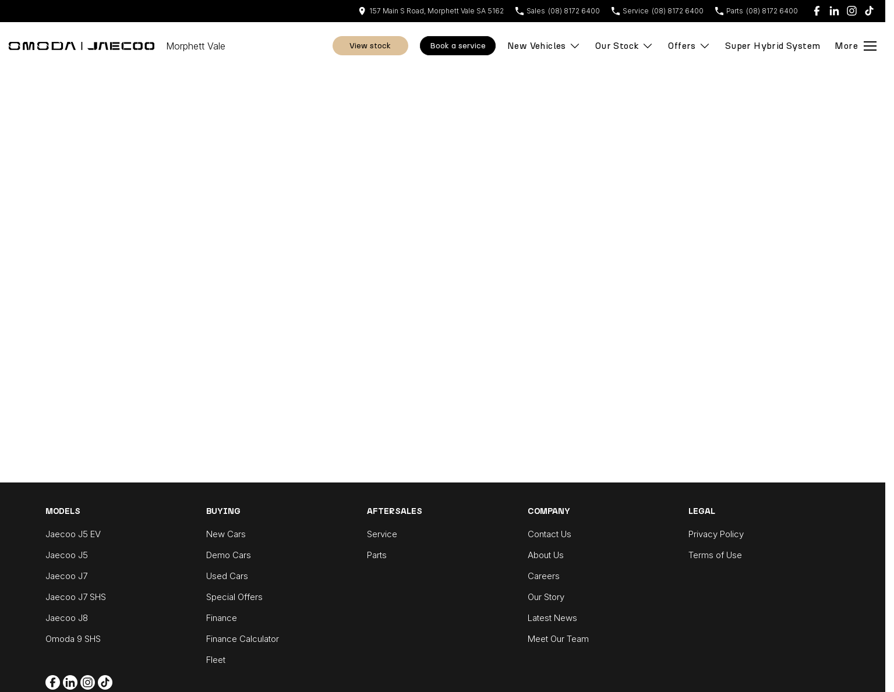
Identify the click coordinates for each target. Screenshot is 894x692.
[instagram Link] (851, 10)
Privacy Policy (716, 534)
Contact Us (549, 534)
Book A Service (458, 46)
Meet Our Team (558, 638)
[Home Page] (81, 46)
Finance (221, 617)
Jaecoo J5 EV (73, 534)
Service (382, 534)
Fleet (215, 659)
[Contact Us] (431, 10)
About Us (546, 554)
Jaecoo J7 (66, 575)
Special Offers (234, 596)
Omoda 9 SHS (73, 638)
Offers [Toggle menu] (689, 45)
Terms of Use (715, 554)
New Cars (226, 534)
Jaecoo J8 (66, 617)
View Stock (370, 46)
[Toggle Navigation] (856, 46)
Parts (377, 554)
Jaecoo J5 (66, 554)
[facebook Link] (817, 10)
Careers (544, 575)
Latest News (552, 617)
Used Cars (227, 575)
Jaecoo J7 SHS (75, 596)
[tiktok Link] (869, 10)
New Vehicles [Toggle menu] (544, 45)
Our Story (546, 596)
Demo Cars (228, 554)
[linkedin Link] (834, 10)
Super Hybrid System (773, 45)
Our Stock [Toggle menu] (624, 45)
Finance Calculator (242, 638)
